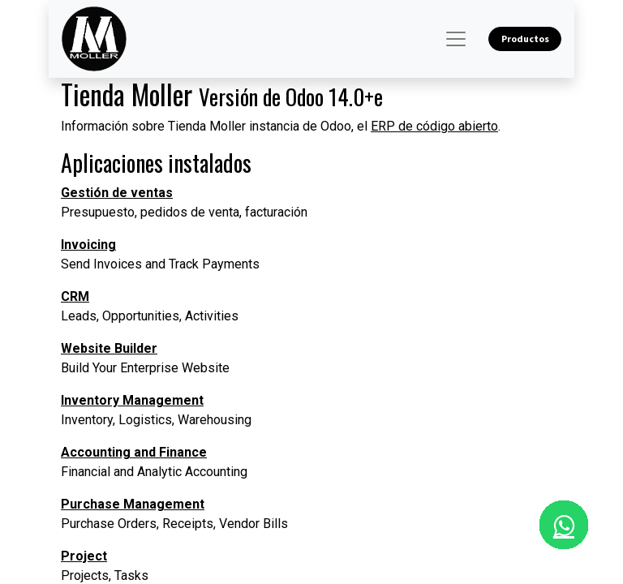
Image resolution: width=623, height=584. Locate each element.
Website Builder (109, 348)
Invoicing (88, 244)
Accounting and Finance (134, 452)
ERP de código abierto (434, 126)
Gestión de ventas (117, 192)
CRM (75, 296)
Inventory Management (132, 400)
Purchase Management (132, 504)
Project (84, 556)
